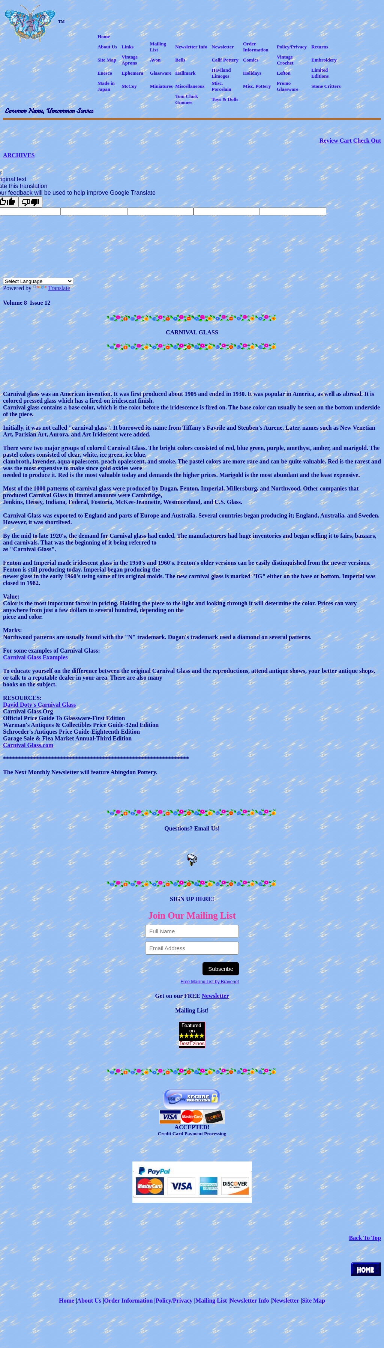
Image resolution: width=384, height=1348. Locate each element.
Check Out (367, 140)
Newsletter (215, 996)
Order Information (128, 1300)
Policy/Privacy (174, 1300)
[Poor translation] (30, 202)
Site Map (313, 1300)
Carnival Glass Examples (35, 657)
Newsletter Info (249, 1300)
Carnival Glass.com (28, 745)
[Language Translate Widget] (38, 281)
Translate (51, 288)
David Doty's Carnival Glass (39, 704)
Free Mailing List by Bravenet (210, 981)
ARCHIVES (18, 155)
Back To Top (365, 1238)
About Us (89, 1300)
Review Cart (336, 140)
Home (66, 1300)
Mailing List (211, 1300)
